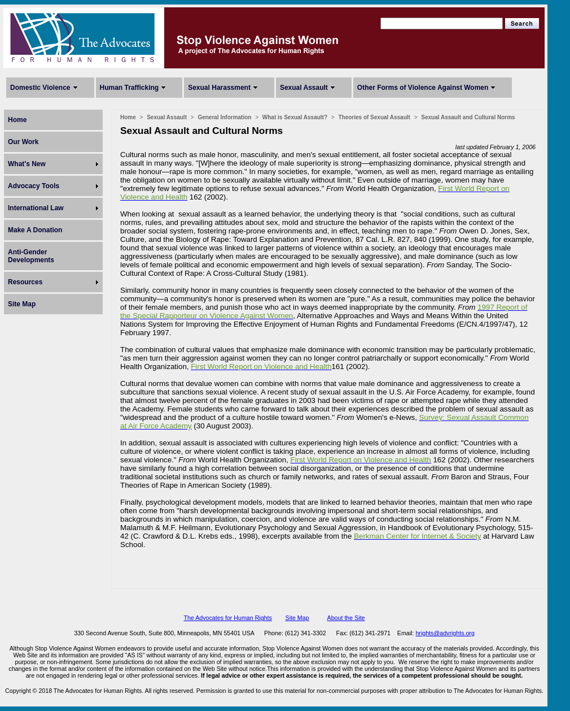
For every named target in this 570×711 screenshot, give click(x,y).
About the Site (346, 617)
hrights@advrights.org (444, 633)
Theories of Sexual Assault (374, 117)
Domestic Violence (40, 88)
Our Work (23, 142)
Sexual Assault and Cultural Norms (468, 117)
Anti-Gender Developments (31, 256)
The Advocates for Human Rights (227, 617)
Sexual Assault (304, 88)
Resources (25, 282)
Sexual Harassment (219, 88)
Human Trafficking (129, 88)
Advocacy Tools (33, 186)
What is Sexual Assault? (294, 117)
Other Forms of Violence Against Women (422, 88)
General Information (224, 117)
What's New (27, 164)
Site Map (22, 304)
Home (17, 120)
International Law (36, 208)
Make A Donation (35, 230)
